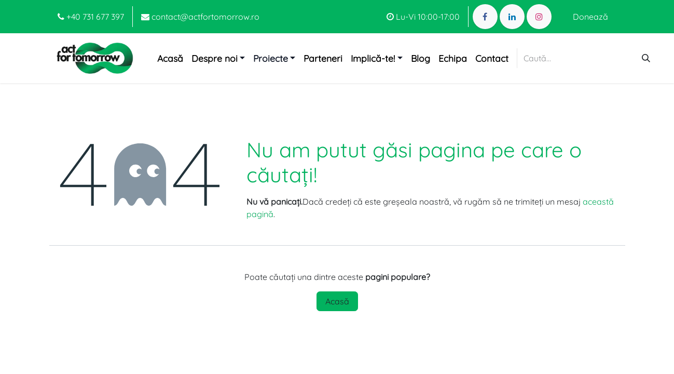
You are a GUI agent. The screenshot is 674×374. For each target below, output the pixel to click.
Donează (590, 16)
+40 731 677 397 (91, 16)
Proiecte (270, 58)
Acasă (337, 301)
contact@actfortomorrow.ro (200, 16)
